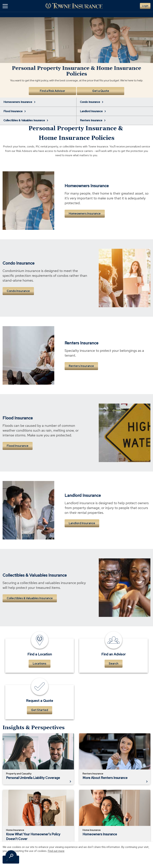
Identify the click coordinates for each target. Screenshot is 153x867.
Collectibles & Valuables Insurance (30, 598)
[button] (5, 6)
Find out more (56, 851)
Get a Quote (100, 91)
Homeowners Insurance (85, 213)
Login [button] (145, 5)
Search (113, 663)
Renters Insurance (81, 366)
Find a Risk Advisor (52, 91)
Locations (39, 663)
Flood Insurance (17, 446)
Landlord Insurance (82, 523)
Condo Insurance (18, 291)
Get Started (39, 710)
